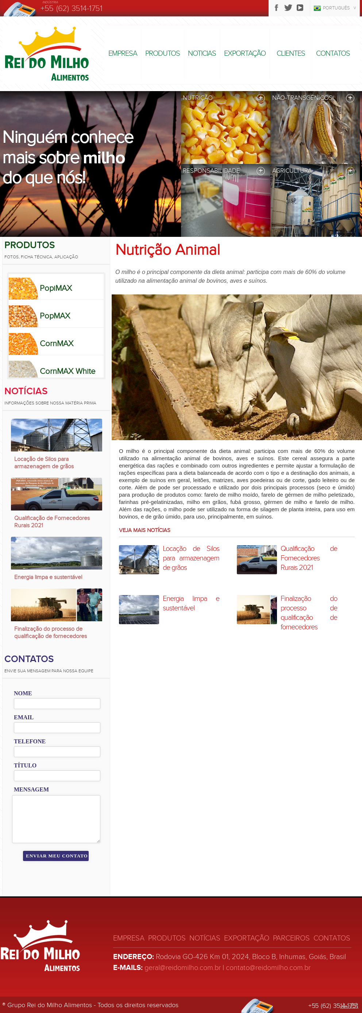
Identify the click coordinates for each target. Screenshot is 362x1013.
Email (24, 717)
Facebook (277, 8)
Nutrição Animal (167, 250)
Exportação (245, 53)
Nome (23, 693)
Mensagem (31, 789)
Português (336, 8)
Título (25, 765)
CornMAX (56, 343)
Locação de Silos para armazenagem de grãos (44, 462)
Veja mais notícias (144, 530)
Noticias (202, 53)
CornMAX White (67, 371)
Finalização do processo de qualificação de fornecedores (50, 632)
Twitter (288, 8)
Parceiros (291, 938)
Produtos (162, 53)
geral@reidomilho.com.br (183, 967)
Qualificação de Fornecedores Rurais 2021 (52, 522)
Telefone (30, 741)
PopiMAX (56, 288)
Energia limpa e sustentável (48, 577)
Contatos (333, 53)
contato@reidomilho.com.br (268, 967)
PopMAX (55, 316)
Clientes (291, 53)
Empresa (122, 53)
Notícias (25, 391)
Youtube (300, 8)
